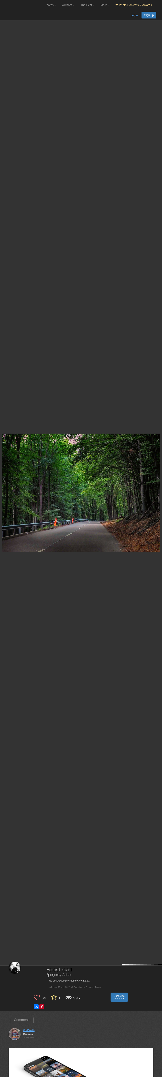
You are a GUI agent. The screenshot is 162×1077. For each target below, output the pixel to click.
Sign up (149, 15)
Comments (22, 1020)
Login (134, 15)
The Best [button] (87, 5)
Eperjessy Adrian (59, 974)
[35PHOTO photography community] (22, 5)
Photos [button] (50, 5)
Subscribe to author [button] (119, 997)
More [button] (105, 5)
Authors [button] (68, 5)
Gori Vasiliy (29, 1030)
